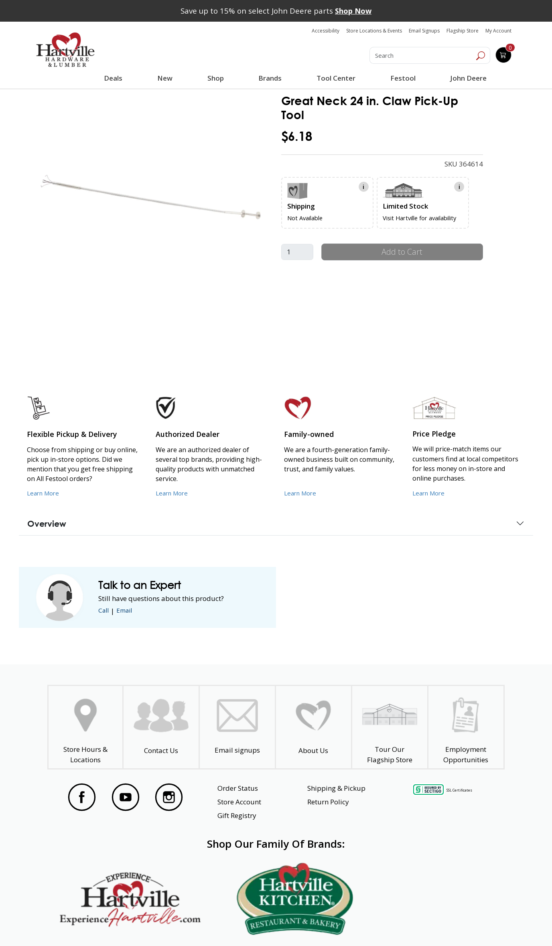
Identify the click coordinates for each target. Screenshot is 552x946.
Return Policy (328, 801)
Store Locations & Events (374, 30)
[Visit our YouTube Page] (126, 797)
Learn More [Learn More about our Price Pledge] (430, 492)
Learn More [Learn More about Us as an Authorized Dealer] (173, 492)
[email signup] (237, 727)
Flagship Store (462, 30)
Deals (115, 79)
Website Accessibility (95, 925)
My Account (498, 30)
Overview (46, 524)
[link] (151, 197)
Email (127, 610)
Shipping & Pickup (336, 788)
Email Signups (424, 30)
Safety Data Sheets (251, 925)
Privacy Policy (173, 925)
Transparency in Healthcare (347, 925)
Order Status (237, 788)
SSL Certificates (459, 789)
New (164, 78)
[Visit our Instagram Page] (169, 797)
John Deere (467, 78)
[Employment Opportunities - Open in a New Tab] (465, 727)
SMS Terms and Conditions (449, 925)
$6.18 (296, 136)
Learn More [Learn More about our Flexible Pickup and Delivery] (45, 492)
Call (104, 610)
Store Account (239, 801)
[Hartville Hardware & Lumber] (65, 50)
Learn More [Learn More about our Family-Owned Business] (302, 492)
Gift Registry (236, 815)
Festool (401, 78)
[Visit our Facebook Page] (82, 797)
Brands (269, 78)
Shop (217, 79)
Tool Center (335, 78)
